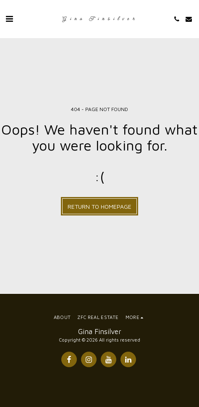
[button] (9, 18)
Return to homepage (99, 206)
